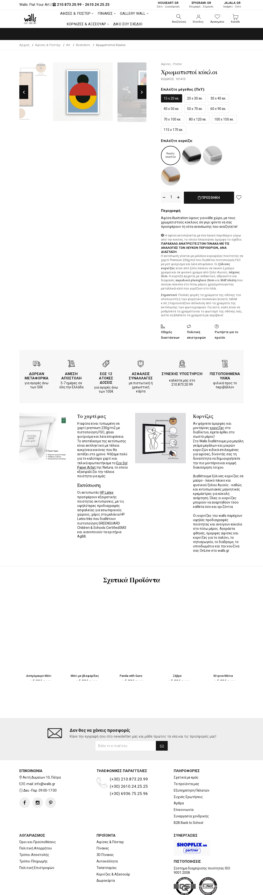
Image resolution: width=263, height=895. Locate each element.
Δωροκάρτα (106, 880)
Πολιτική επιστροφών (196, 333)
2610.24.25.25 (97, 4)
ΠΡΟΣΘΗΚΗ (209, 200)
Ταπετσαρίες (107, 868)
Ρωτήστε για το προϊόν (226, 333)
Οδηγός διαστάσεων (170, 333)
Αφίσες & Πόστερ (110, 842)
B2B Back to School (188, 823)
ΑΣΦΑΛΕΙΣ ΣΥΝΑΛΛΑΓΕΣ (141, 375)
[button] (179, 19)
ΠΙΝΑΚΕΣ (105, 13)
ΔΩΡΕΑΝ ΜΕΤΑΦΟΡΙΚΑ (36, 375)
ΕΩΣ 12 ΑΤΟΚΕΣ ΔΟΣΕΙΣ (106, 377)
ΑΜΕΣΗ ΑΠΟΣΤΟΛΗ (71, 375)
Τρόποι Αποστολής (34, 855)
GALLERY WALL (132, 13)
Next (142, 92)
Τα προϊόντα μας (186, 784)
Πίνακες (103, 848)
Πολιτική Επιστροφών (36, 868)
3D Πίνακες (105, 855)
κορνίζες (217, 427)
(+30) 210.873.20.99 (129, 779)
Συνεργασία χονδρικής (191, 816)
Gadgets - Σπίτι (232, 4)
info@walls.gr (45, 784)
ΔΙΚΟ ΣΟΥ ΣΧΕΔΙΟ (127, 24)
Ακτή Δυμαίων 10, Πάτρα (42, 777)
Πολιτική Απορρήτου (35, 848)
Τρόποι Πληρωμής (33, 861)
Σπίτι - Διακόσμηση (168, 4)
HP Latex (106, 491)
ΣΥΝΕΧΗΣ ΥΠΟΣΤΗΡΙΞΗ (182, 373)
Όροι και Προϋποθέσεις (37, 842)
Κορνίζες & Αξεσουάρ (113, 874)
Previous (23, 92)
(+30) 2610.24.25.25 (129, 786)
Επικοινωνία (184, 810)
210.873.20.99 (69, 4)
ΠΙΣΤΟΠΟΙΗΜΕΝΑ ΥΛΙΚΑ (225, 375)
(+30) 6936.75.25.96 (129, 793)
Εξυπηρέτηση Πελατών (191, 790)
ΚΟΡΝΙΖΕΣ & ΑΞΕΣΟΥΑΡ (86, 24)
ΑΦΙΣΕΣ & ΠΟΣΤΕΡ (75, 13)
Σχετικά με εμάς (186, 777)
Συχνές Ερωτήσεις (188, 797)
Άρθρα (179, 803)
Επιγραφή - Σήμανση (201, 4)
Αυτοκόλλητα (107, 861)
